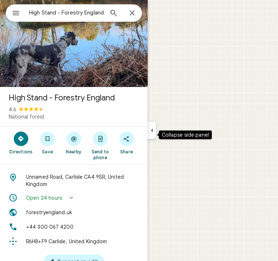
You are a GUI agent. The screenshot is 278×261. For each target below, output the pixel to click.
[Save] (47, 142)
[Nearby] (74, 142)
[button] (74, 198)
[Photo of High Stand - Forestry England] (74, 43)
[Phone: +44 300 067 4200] (74, 227)
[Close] (132, 13)
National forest (27, 116)
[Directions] (21, 142)
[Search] (113, 13)
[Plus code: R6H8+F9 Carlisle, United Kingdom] (74, 241)
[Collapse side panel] (152, 130)
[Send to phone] (100, 145)
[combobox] (66, 12)
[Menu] (16, 13)
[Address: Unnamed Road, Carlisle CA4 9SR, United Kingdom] (74, 180)
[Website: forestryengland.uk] (74, 212)
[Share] (126, 142)
